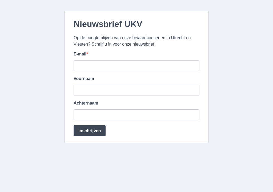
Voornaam (84, 78)
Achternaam (86, 103)
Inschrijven (89, 131)
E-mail (80, 54)
